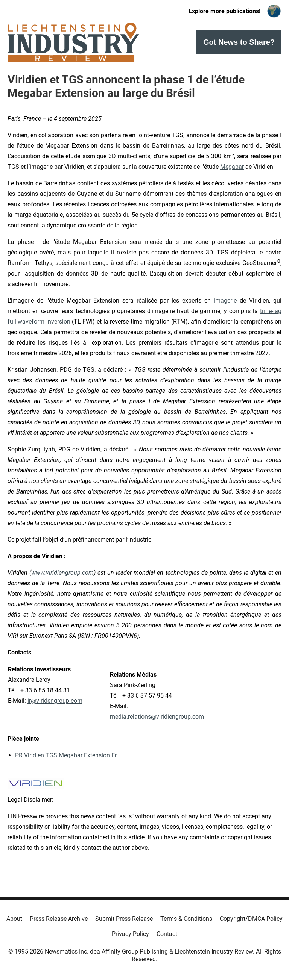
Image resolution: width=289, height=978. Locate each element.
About (14, 918)
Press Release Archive (59, 918)
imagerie (225, 300)
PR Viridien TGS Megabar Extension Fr (66, 755)
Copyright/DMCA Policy (251, 918)
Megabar (232, 166)
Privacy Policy (130, 933)
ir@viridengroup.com (54, 700)
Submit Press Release (124, 918)
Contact (167, 933)
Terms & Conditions (186, 918)
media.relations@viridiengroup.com (157, 716)
